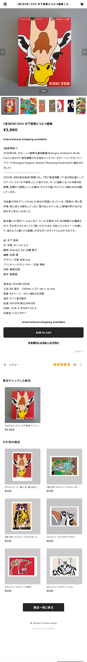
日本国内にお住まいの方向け (43, 342)
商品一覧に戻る (43, 607)
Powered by (43, 628)
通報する (79, 351)
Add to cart (43, 332)
